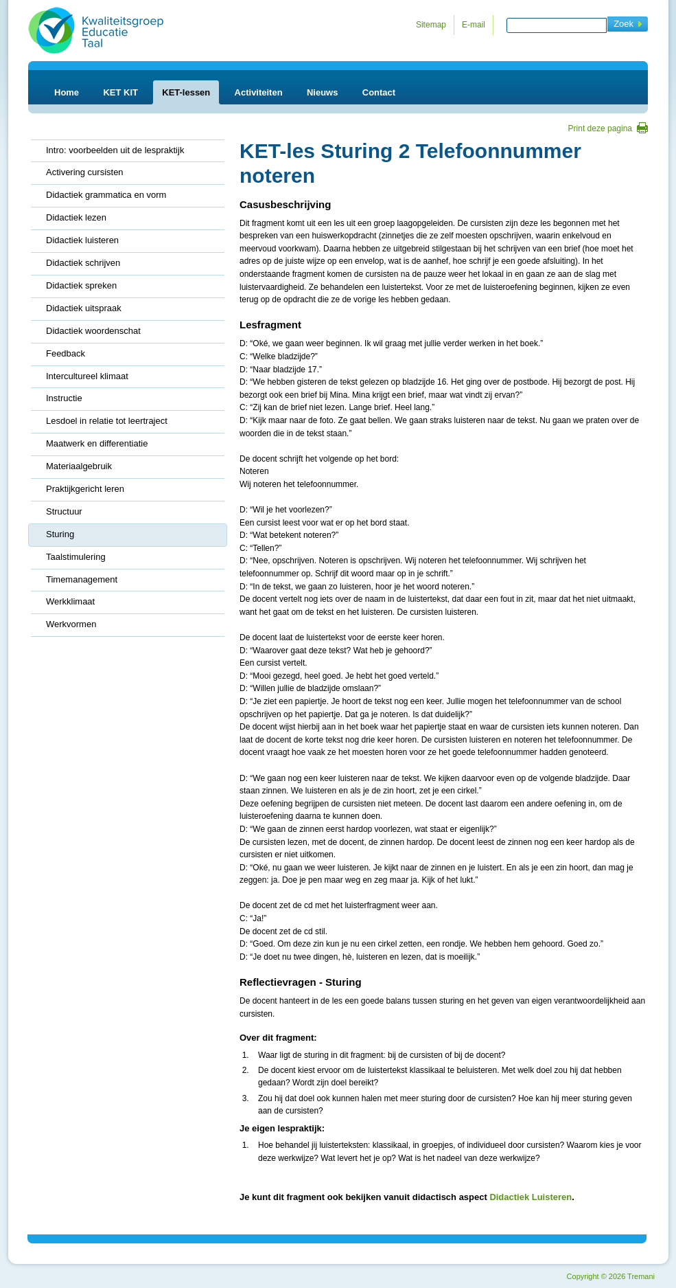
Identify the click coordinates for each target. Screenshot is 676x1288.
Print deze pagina (600, 128)
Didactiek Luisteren (530, 1197)
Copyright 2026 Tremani (611, 1276)
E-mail (473, 25)
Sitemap (431, 25)
